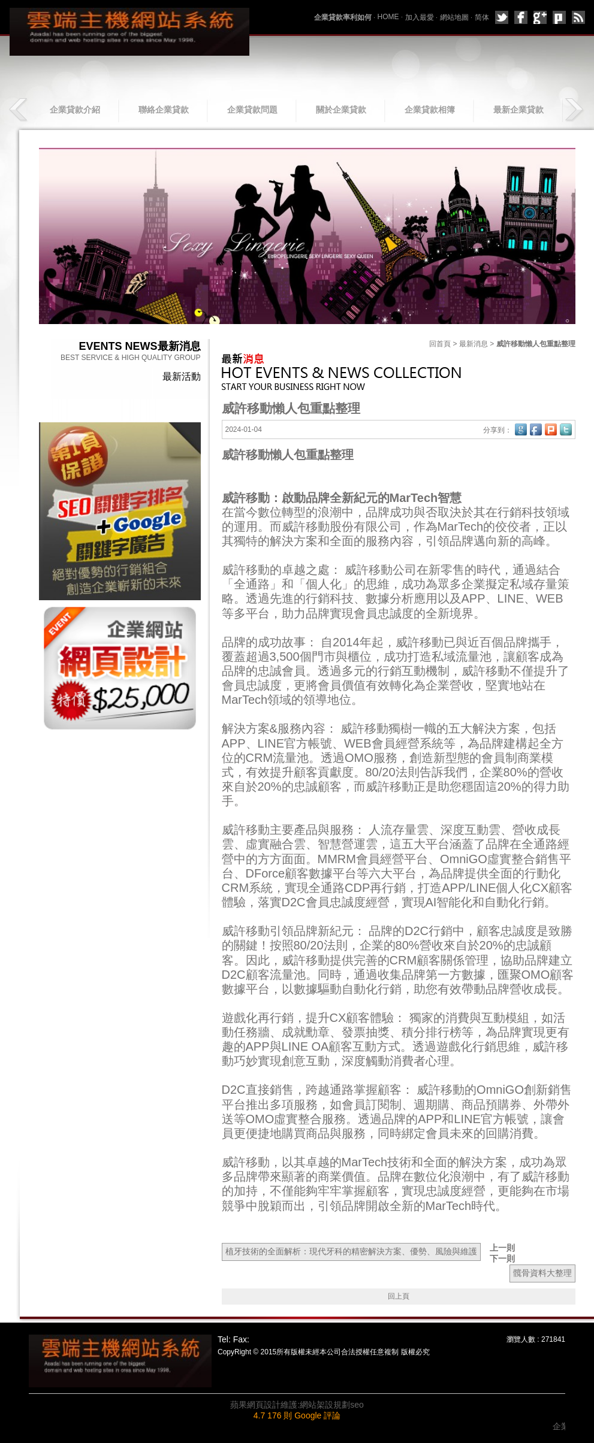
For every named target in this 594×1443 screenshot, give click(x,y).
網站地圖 (454, 17)
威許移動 (441, 1090)
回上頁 (398, 1296)
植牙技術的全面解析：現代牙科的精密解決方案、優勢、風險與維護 (351, 1251)
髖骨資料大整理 (542, 1273)
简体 (482, 17)
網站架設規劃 (325, 1404)
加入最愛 (419, 17)
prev (19, 109)
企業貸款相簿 (430, 109)
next (573, 109)
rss (578, 17)
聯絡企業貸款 (163, 109)
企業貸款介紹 (75, 109)
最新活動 (181, 376)
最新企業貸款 (518, 109)
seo (357, 1404)
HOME (388, 17)
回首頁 (440, 344)
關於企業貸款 (341, 109)
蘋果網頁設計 (255, 1404)
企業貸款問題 (252, 109)
